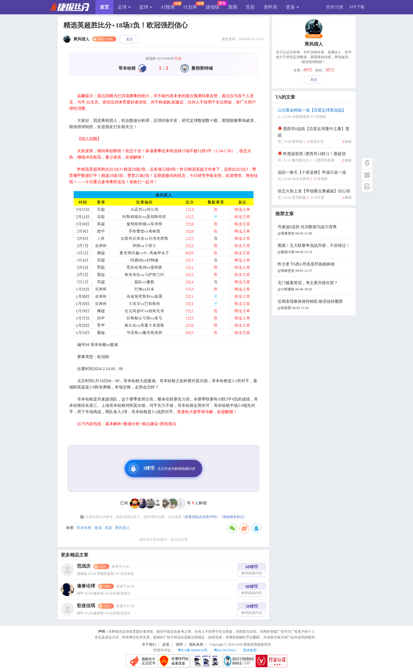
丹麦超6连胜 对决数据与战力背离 (315, 231)
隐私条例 (196, 644)
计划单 (190, 7)
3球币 (161, 468)
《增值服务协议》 (233, 517)
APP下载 (357, 7)
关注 (129, 39)
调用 (179, 644)
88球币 (252, 590)
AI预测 (168, 7)
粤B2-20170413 (225, 650)
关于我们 (149, 644)
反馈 (165, 644)
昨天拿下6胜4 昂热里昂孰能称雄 (315, 268)
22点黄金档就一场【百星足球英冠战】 (315, 114)
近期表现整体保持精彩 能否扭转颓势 (315, 305)
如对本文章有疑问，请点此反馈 (163, 540)
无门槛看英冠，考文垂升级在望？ (315, 286)
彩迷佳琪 (86, 605)
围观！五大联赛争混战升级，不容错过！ (315, 249)
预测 (232, 7)
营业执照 (250, 650)
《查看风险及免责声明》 (200, 517)
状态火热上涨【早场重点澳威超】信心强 (315, 195)
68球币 (252, 571)
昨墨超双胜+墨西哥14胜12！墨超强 (315, 157)
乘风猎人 (122, 528)
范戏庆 (84, 566)
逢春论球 (86, 585)
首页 (104, 7)
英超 (108, 528)
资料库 (270, 7)
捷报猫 (212, 7)
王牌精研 (313, 36)
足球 (124, 7)
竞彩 (250, 7)
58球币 (252, 610)
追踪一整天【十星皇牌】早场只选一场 (315, 176)
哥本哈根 (84, 528)
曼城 (98, 528)
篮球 (145, 7)
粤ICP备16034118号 (192, 650)
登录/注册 (334, 7)
